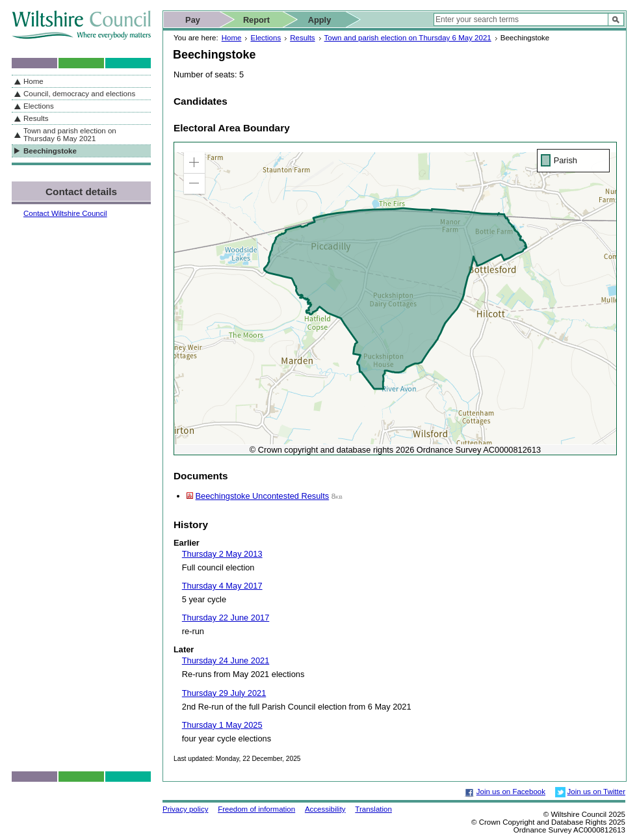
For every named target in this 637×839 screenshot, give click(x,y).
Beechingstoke (50, 151)
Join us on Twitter (596, 791)
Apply (320, 20)
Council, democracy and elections (79, 94)
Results (302, 38)
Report (256, 20)
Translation (373, 809)
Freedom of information (256, 809)
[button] (194, 162)
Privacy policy (185, 809)
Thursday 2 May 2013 (222, 554)
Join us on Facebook (510, 791)
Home (232, 38)
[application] (395, 298)
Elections (265, 38)
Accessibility (325, 809)
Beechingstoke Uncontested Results (263, 496)
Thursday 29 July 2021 (224, 693)
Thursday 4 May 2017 (222, 586)
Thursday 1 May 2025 (222, 725)
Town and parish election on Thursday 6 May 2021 (407, 38)
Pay (192, 20)
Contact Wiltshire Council (65, 213)
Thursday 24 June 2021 (225, 660)
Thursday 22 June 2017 (225, 617)
